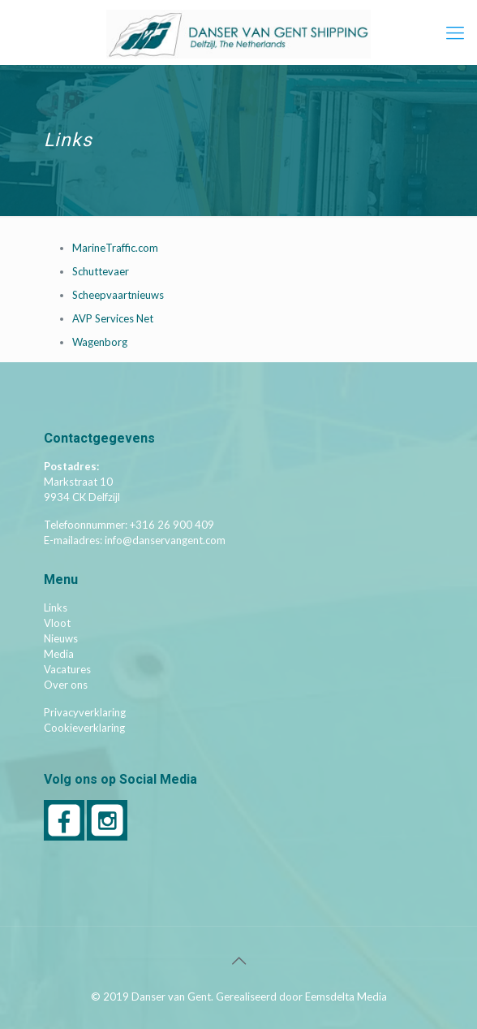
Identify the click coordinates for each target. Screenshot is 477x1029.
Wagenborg (99, 341)
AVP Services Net (112, 318)
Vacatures (67, 669)
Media (59, 653)
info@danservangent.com (165, 540)
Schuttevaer (100, 271)
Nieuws (61, 638)
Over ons (66, 684)
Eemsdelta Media (346, 996)
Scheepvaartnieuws (118, 294)
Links (55, 607)
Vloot (57, 622)
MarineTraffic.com (115, 247)
